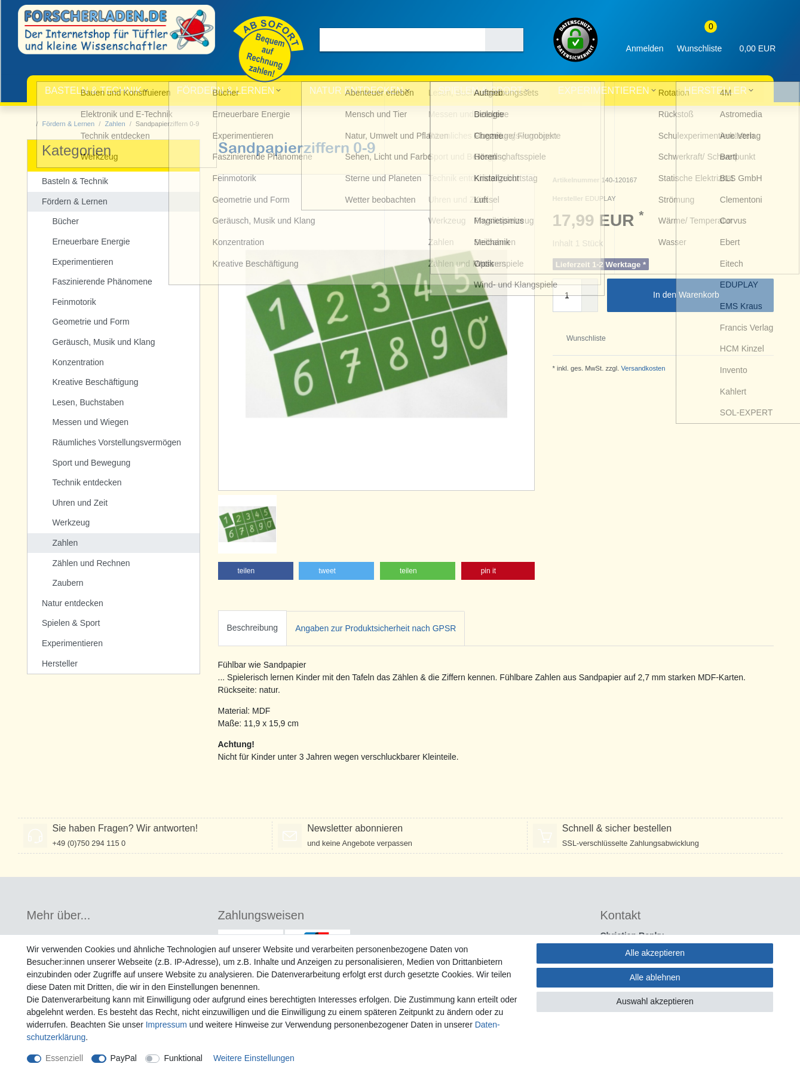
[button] (255, 571)
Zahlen (115, 123)
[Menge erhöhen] (589, 287)
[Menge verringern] (589, 303)
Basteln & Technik (93, 90)
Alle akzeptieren (655, 953)
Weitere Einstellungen (254, 1058)
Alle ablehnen (655, 977)
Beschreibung (252, 627)
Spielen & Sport (480, 90)
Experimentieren (603, 90)
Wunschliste (581, 338)
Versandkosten (642, 368)
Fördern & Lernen (226, 90)
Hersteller (715, 90)
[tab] (252, 628)
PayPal (124, 1058)
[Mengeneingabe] (567, 295)
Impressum (166, 1024)
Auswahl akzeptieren (655, 1001)
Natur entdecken (356, 90)
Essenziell (64, 1058)
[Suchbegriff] (402, 39)
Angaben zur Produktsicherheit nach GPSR (375, 628)
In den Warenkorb (708, 295)
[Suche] (504, 39)
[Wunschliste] (699, 39)
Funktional (183, 1058)
